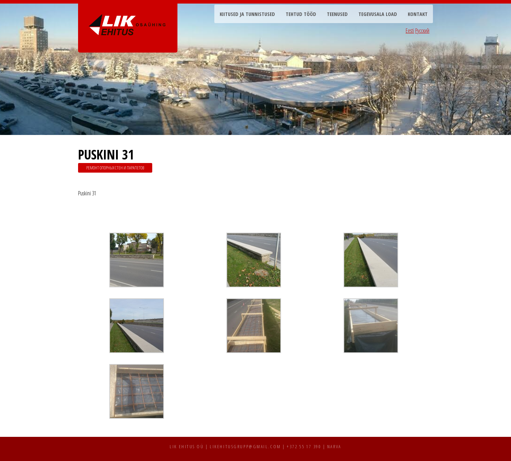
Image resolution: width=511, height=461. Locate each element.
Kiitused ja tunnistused (247, 14)
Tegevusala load (377, 14)
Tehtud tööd (301, 14)
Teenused (337, 14)
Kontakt (418, 14)
